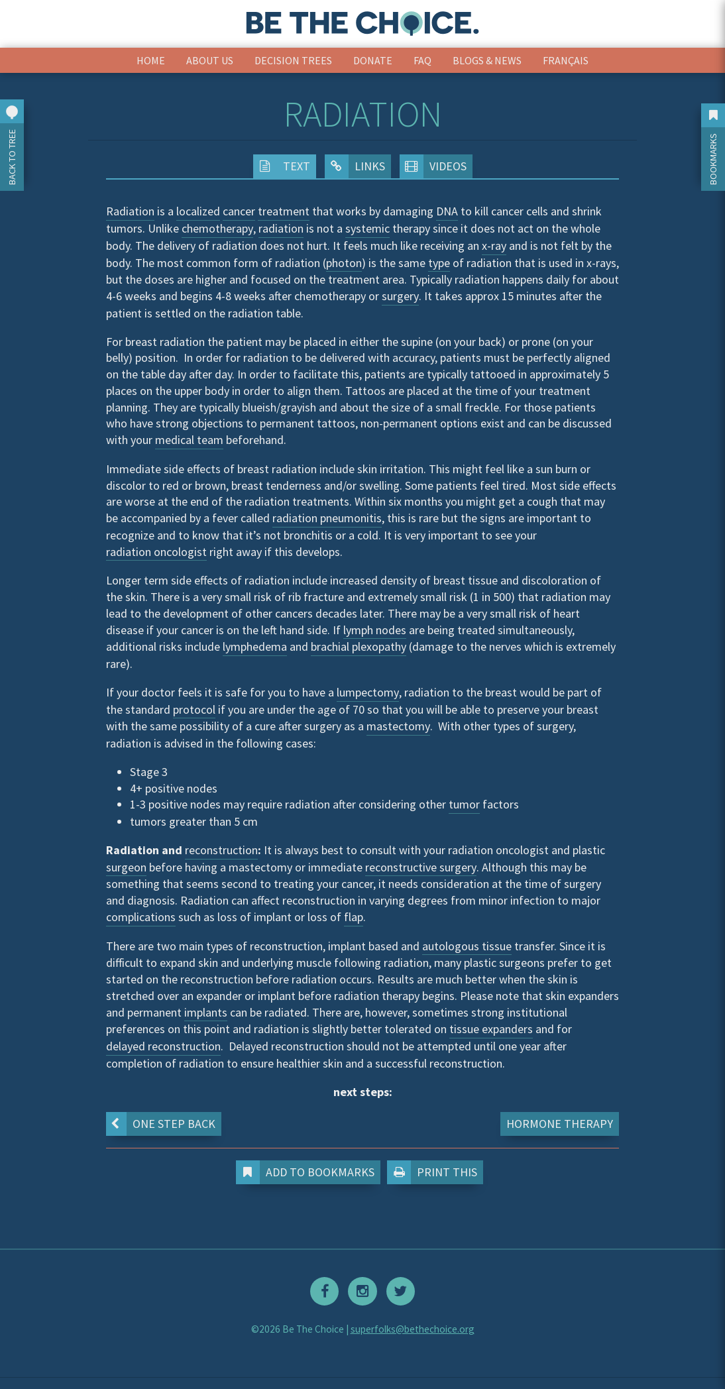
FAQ (422, 60)
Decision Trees (293, 60)
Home (151, 60)
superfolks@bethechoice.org (412, 1324)
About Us (209, 60)
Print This (435, 1172)
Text (281, 166)
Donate (372, 60)
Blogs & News (487, 60)
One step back (159, 1124)
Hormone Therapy (559, 1123)
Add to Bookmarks (306, 1172)
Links (355, 166)
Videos (433, 166)
